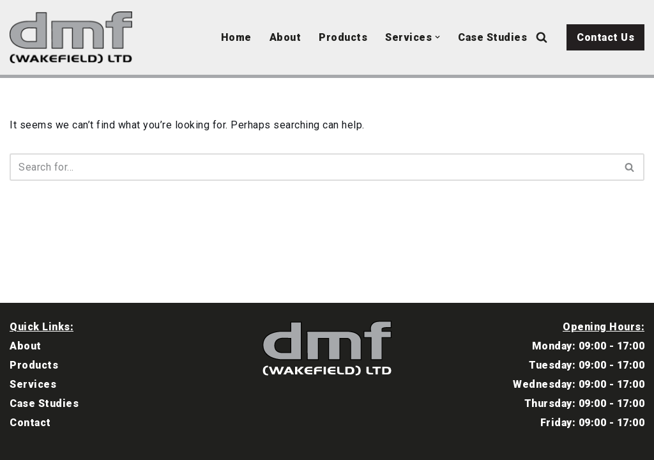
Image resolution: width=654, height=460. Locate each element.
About (285, 37)
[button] (437, 37)
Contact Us (605, 37)
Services (33, 384)
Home (236, 37)
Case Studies (492, 37)
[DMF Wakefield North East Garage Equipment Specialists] (74, 37)
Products (343, 37)
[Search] (541, 37)
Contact (30, 423)
